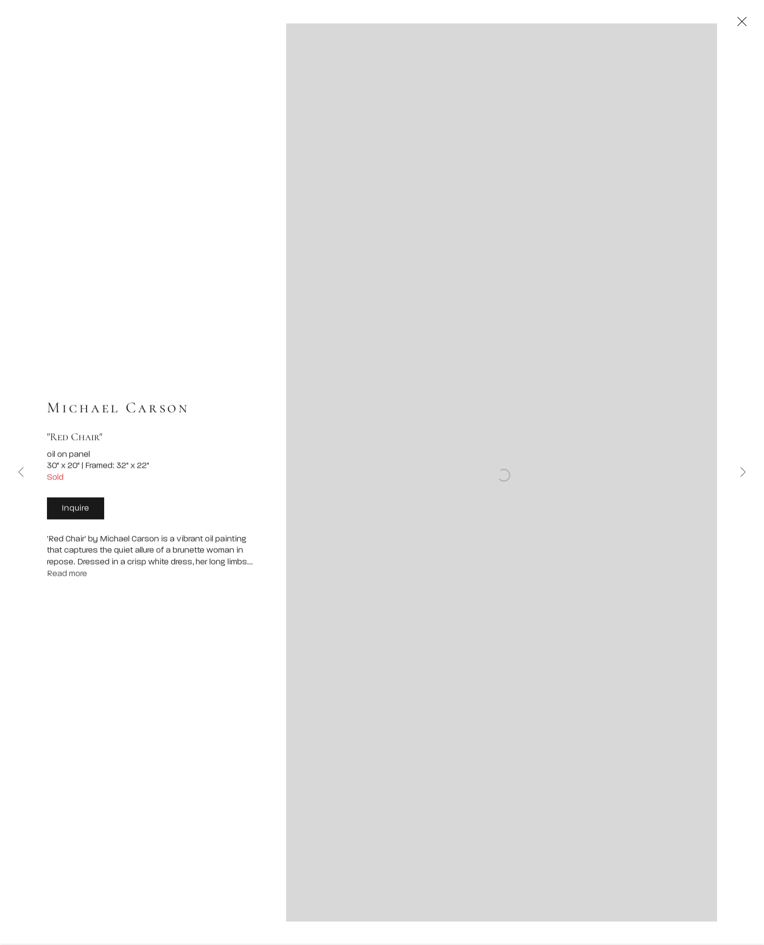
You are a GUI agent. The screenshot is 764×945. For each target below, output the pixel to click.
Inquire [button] (76, 513)
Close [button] (749, 22)
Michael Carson (118, 412)
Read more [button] (67, 578)
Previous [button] (21, 472)
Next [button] (743, 472)
